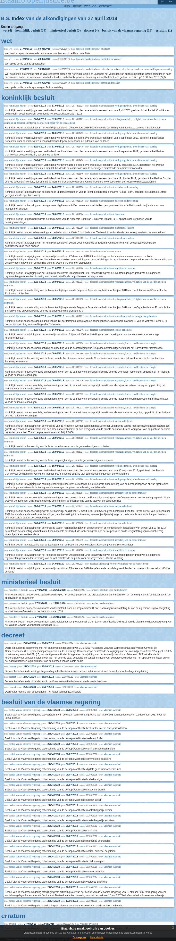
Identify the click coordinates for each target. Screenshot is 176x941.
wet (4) (7, 30)
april (99, 18)
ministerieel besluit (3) (65, 30)
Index (18, 18)
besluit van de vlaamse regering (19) (127, 30)
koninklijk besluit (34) (30, 30)
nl (162, 1)
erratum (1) (164, 30)
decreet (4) (91, 30)
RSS (67, 6)
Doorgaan (79, 937)
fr (170, 1)
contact (105, 6)
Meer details (96, 937)
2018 (111, 18)
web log (90, 6)
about (77, 6)
